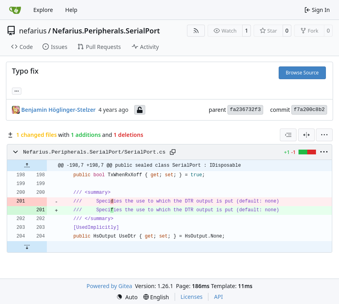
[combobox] (288, 135)
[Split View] (306, 135)
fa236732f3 (245, 110)
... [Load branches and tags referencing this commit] (16, 90)
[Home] (15, 10)
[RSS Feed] (196, 31)
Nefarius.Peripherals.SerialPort (106, 31)
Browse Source (302, 72)
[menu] (324, 135)
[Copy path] (172, 152)
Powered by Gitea (109, 286)
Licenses (192, 296)
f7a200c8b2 (309, 110)
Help (71, 10)
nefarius (32, 31)
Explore (43, 10)
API (218, 296)
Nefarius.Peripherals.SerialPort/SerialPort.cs (94, 152)
